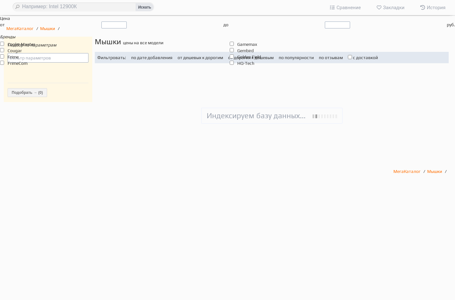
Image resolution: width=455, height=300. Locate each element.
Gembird (245, 50)
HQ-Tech (245, 63)
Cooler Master (21, 44)
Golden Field (249, 56)
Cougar (15, 50)
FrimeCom (17, 63)
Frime (13, 56)
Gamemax (247, 44)
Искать (144, 7)
